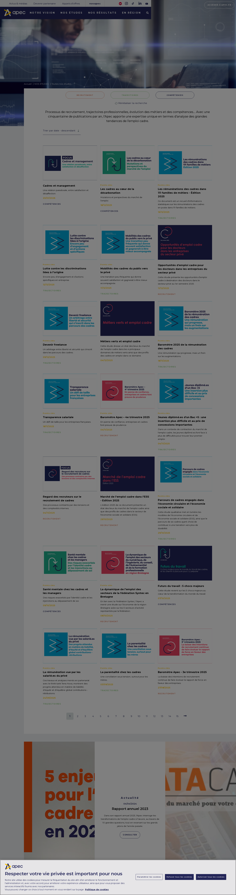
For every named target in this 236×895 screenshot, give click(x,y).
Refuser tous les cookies (179, 878)
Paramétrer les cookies (149, 878)
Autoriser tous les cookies (211, 878)
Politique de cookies (97, 890)
